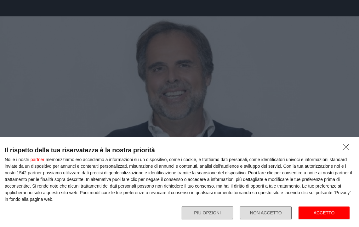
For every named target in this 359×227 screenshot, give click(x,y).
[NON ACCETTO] (348, 149)
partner (37, 159)
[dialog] (179, 182)
